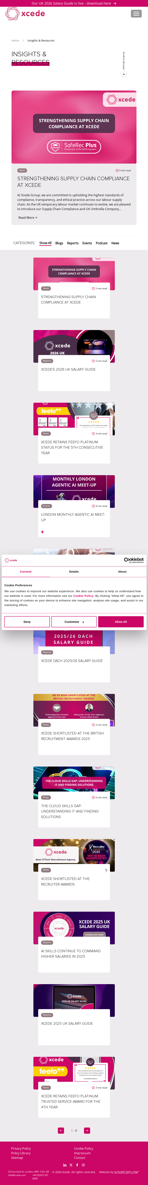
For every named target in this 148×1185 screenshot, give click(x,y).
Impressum (82, 1153)
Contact (79, 1158)
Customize (74, 621)
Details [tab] (74, 571)
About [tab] (122, 571)
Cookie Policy (83, 1148)
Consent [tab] (25, 571)
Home (15, 40)
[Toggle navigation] (136, 13)
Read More (27, 217)
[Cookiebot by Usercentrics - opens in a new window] (127, 560)
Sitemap (17, 1158)
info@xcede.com (17, 1175)
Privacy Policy (21, 1148)
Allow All (121, 621)
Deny (27, 621)
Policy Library (21, 1153)
